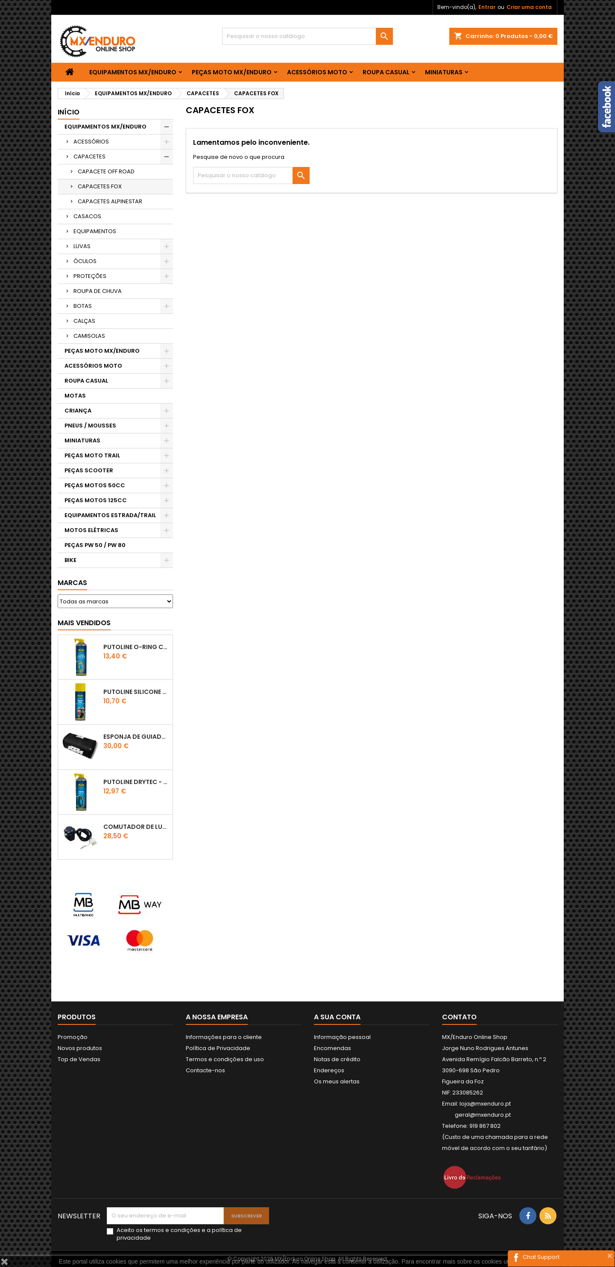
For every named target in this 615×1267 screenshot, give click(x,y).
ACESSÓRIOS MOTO (317, 72)
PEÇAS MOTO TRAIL (92, 455)
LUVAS (82, 246)
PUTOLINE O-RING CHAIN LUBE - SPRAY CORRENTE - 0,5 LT (136, 647)
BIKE (70, 560)
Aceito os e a (179, 1234)
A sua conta (337, 1017)
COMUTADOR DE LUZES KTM (136, 826)
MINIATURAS (444, 72)
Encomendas (332, 1048)
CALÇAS (84, 321)
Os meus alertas (337, 1081)
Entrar (486, 7)
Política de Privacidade (218, 1048)
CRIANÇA (77, 411)
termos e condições (172, 1230)
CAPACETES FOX (100, 186)
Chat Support (541, 1257)
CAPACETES (89, 156)
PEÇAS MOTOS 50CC (94, 485)
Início (68, 112)
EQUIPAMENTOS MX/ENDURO (132, 72)
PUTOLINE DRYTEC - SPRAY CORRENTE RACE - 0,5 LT (136, 781)
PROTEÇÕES (89, 276)
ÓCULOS (85, 261)
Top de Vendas (79, 1059)
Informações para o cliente (224, 1037)
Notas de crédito (337, 1059)
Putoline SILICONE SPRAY (136, 691)
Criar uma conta (529, 7)
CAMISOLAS (89, 336)
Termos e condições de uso (225, 1059)
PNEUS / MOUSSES (90, 425)
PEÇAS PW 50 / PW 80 (95, 545)
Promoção (73, 1037)
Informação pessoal (342, 1037)
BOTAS (82, 306)
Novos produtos (80, 1048)
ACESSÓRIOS (91, 142)
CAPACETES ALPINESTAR (110, 201)
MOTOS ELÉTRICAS (91, 530)
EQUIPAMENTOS (94, 231)
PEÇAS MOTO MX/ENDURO (232, 72)
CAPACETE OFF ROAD (106, 171)
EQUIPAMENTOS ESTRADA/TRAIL (110, 515)
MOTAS (75, 396)
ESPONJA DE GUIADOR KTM (136, 736)
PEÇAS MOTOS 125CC (95, 500)
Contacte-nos (205, 1070)
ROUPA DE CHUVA (97, 291)
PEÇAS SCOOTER (88, 470)
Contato (459, 1017)
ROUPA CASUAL (386, 72)
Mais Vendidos (84, 623)
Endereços (329, 1070)
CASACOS (87, 216)
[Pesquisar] (307, 36)
